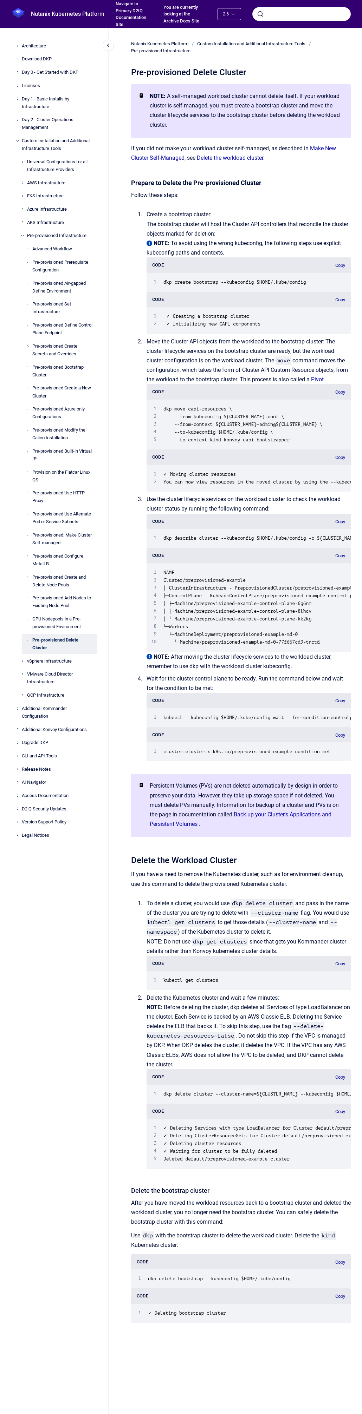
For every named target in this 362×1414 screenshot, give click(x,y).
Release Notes (36, 769)
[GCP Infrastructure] (22, 695)
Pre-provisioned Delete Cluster (55, 643)
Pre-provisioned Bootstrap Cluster (58, 370)
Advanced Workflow (52, 248)
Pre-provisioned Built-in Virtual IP (62, 454)
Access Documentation (45, 795)
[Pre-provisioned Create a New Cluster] (28, 388)
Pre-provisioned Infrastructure (56, 235)
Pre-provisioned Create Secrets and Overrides (54, 349)
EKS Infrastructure (45, 195)
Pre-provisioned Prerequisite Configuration (60, 265)
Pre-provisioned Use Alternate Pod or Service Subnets (61, 517)
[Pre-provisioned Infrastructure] (22, 235)
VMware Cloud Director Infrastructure (50, 677)
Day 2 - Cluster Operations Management (47, 123)
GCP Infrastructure (45, 695)
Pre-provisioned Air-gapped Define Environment (59, 287)
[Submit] (260, 14)
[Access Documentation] (17, 795)
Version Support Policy (44, 821)
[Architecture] (17, 46)
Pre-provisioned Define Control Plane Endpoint (62, 328)
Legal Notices (35, 835)
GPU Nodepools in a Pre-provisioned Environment (56, 622)
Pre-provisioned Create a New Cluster (61, 391)
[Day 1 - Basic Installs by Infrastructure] (17, 98)
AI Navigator (34, 782)
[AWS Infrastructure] (22, 182)
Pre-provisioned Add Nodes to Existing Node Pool (61, 601)
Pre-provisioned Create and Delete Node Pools (59, 580)
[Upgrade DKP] (17, 742)
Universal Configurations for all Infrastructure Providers (57, 165)
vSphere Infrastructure (49, 661)
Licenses (31, 85)
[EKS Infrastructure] (22, 196)
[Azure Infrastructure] (22, 209)
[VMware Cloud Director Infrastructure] (22, 674)
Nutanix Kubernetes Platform (67, 14)
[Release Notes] (17, 769)
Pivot (317, 379)
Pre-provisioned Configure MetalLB (57, 559)
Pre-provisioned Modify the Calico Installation (58, 433)
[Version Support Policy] (17, 822)
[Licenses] (17, 85)
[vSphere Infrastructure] (22, 661)
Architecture (34, 45)
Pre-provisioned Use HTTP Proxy (58, 496)
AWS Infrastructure (46, 182)
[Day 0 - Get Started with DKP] (17, 72)
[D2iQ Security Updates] (17, 808)
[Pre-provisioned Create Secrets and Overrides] (28, 346)
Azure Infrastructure (47, 209)
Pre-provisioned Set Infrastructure (51, 307)
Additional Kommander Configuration (44, 712)
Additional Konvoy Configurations (54, 729)
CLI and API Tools (39, 755)
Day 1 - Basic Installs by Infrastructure (45, 102)
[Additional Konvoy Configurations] (17, 729)
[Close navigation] (108, 45)
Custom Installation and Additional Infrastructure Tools (56, 144)
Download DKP (37, 58)
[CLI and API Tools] (17, 756)
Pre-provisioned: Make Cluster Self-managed (62, 538)
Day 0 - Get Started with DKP (50, 72)
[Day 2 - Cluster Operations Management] (17, 120)
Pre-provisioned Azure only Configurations (58, 412)
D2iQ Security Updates (44, 808)
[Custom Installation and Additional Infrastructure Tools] (17, 141)
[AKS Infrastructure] (22, 222)
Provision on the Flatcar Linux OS (61, 475)
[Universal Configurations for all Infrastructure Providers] (22, 162)
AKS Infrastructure (45, 222)
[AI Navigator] (17, 782)
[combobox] (301, 14)
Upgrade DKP (35, 742)
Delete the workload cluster (230, 157)
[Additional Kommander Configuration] (17, 708)
